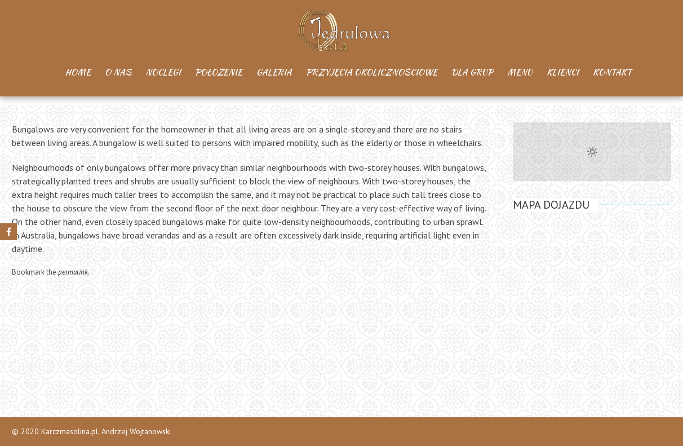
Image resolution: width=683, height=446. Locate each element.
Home (78, 72)
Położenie (218, 72)
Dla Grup (472, 72)
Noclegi (163, 72)
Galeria (274, 72)
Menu (520, 72)
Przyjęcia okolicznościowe (371, 72)
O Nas (118, 72)
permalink (73, 272)
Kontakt (612, 72)
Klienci (563, 72)
